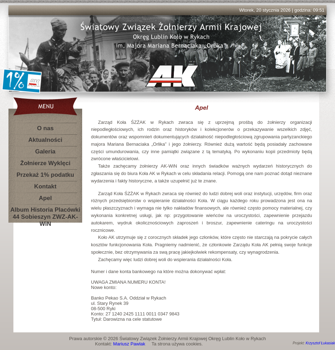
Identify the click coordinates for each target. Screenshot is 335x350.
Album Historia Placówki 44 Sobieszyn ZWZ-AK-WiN (45, 211)
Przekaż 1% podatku (45, 174)
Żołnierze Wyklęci (45, 163)
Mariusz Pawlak (129, 343)
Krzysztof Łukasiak (320, 343)
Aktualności (45, 140)
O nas (45, 128)
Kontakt (45, 186)
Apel (45, 198)
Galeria (45, 151)
